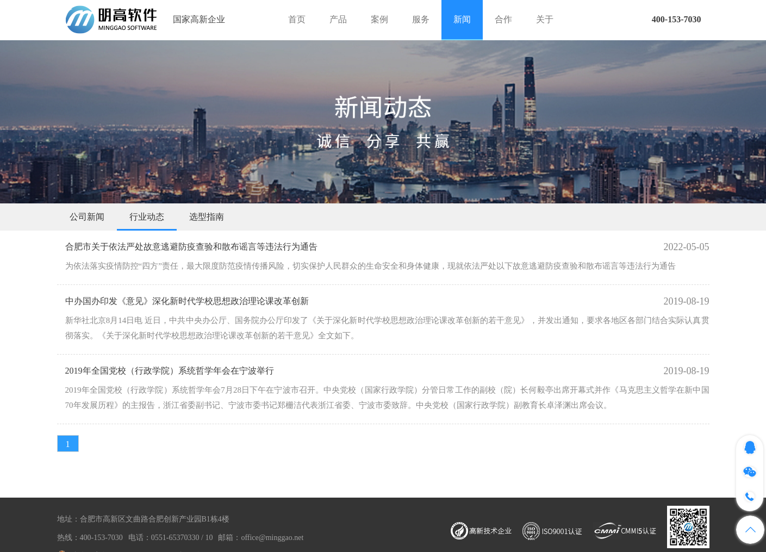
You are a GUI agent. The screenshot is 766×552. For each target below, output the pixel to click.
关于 (544, 19)
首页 (297, 19)
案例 (379, 19)
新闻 (462, 19)
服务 (420, 19)
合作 (503, 19)
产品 (338, 19)
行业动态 (146, 216)
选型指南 (206, 216)
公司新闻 (87, 216)
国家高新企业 (199, 19)
